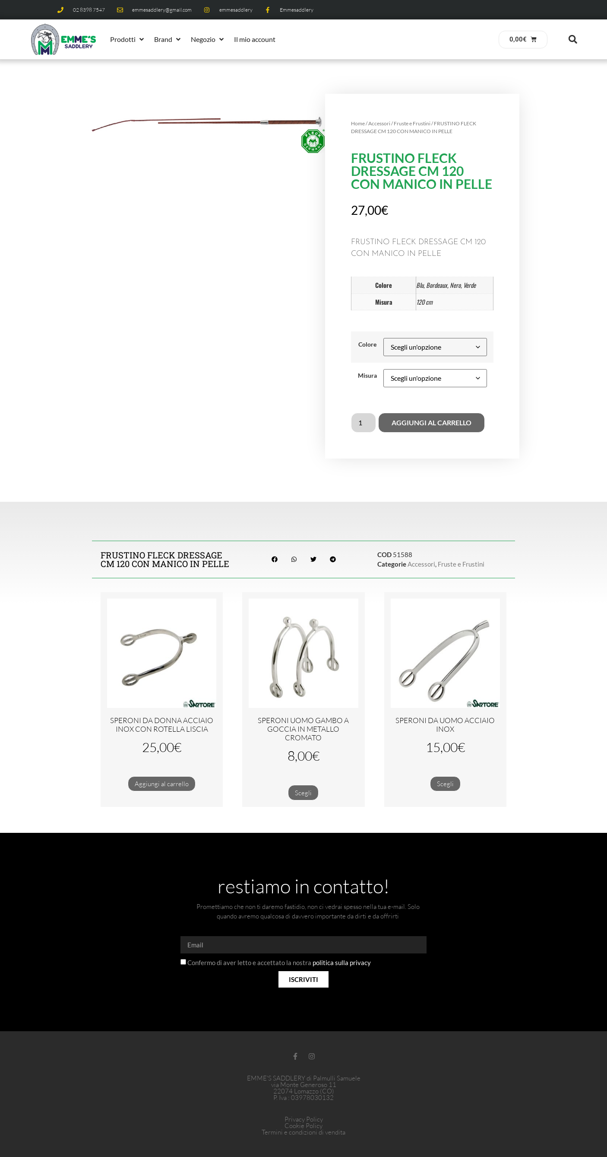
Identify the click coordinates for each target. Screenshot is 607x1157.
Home (358, 123)
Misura (367, 376)
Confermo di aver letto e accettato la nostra (279, 963)
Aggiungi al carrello (431, 422)
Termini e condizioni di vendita (303, 1132)
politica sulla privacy (342, 963)
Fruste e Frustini (412, 123)
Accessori (379, 123)
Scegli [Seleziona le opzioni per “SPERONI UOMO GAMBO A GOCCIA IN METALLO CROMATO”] (303, 793)
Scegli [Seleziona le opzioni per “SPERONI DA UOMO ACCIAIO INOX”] (445, 784)
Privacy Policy (304, 1119)
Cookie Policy (303, 1126)
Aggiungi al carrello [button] (162, 784)
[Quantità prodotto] (363, 423)
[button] (128, 39)
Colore (367, 344)
